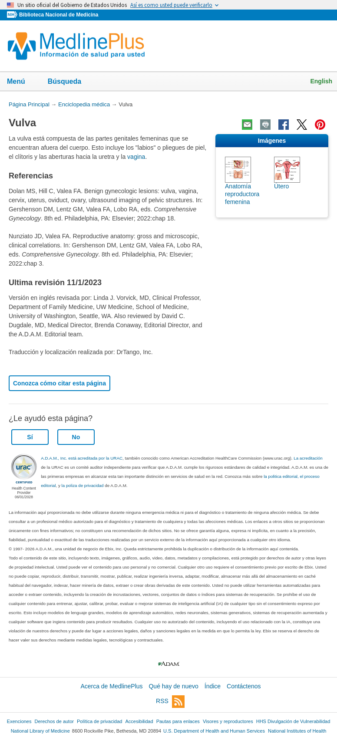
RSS (170, 701)
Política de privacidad (99, 721)
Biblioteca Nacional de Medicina (58, 15)
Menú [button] (21, 82)
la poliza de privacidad (83, 485)
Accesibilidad (139, 721)
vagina (136, 156)
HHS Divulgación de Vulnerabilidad (293, 721)
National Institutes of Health (297, 730)
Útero (281, 186)
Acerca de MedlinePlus (111, 686)
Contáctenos (244, 686)
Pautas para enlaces (178, 721)
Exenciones (19, 721)
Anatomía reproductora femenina (242, 194)
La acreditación (308, 458)
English (321, 81)
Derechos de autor (54, 721)
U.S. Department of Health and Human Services (214, 730)
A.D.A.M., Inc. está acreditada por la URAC (81, 458)
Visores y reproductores (228, 721)
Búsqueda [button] (70, 82)
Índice (213, 686)
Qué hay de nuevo (173, 686)
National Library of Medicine (40, 730)
